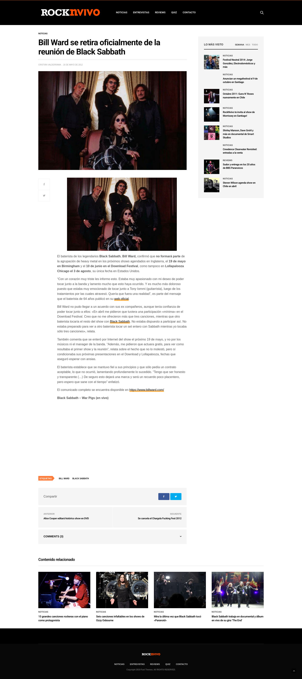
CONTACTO (189, 12)
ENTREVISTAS (141, 12)
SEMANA (239, 44)
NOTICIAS (121, 12)
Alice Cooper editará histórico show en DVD (66, 518)
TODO (255, 44)
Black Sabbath (120, 321)
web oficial (121, 298)
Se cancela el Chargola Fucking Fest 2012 (159, 518)
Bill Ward (64, 478)
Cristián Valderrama (49, 65)
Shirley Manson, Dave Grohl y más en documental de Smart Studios (238, 134)
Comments (53, 536)
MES (248, 44)
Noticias (43, 34)
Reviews (227, 160)
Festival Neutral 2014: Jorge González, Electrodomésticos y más (239, 63)
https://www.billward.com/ (146, 389)
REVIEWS (160, 12)
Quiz (174, 12)
